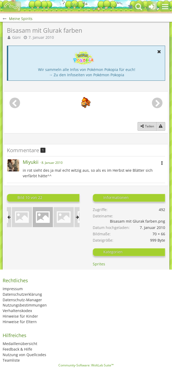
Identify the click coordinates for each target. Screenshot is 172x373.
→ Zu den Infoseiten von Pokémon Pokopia (86, 74)
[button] (165, 6)
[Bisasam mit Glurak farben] (43, 217)
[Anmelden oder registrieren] (152, 6)
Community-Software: (86, 365)
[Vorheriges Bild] (15, 103)
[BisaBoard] (12, 6)
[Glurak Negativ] (64, 217)
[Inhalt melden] (160, 126)
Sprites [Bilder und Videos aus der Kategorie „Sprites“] (99, 263)
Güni (16, 37)
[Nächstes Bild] (157, 103)
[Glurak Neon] (22, 217)
